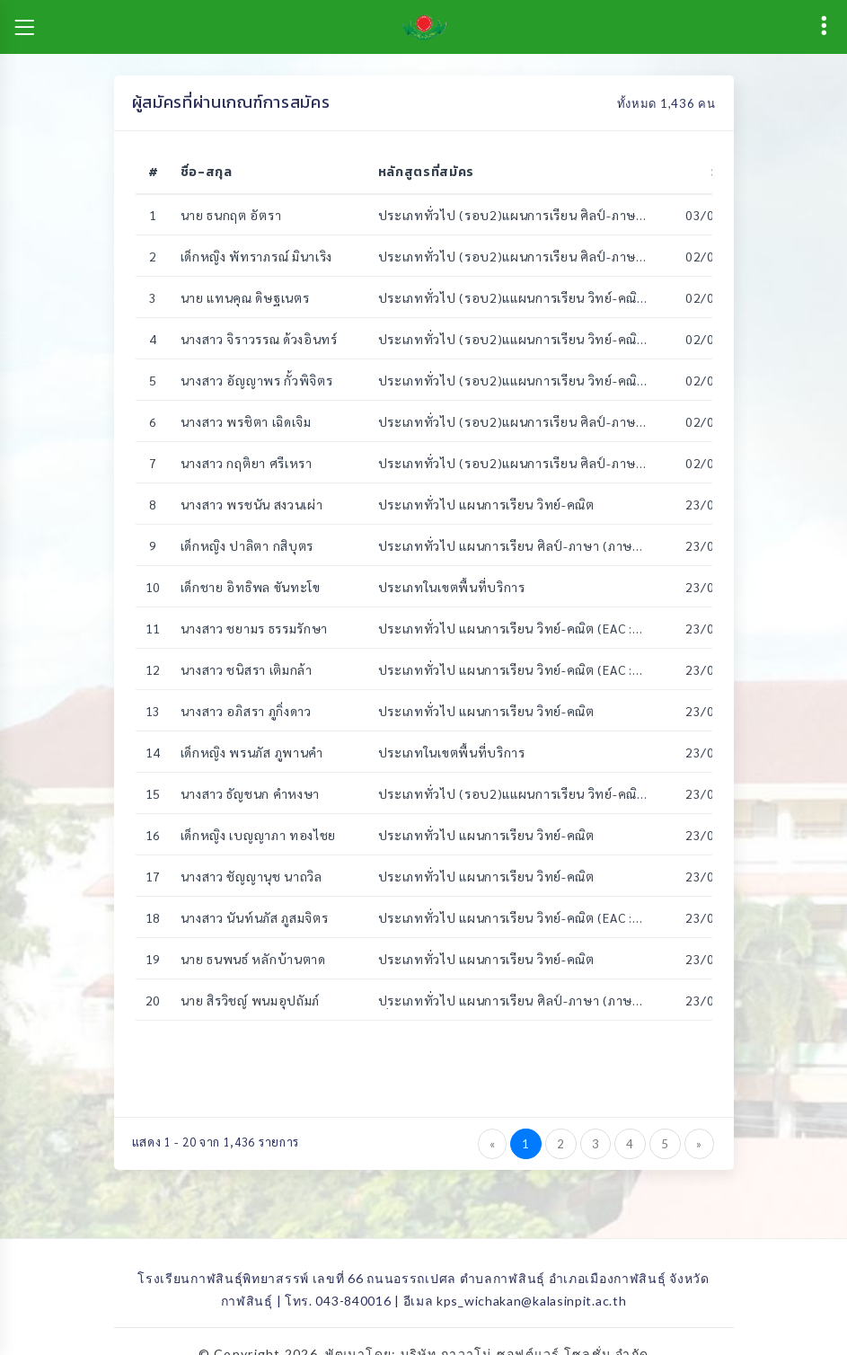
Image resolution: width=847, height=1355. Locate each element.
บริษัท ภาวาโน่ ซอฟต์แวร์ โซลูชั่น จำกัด (525, 1334)
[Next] (699, 1144)
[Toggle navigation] (24, 27)
